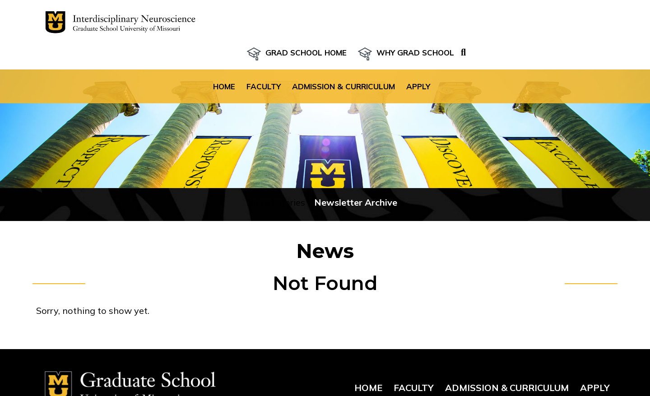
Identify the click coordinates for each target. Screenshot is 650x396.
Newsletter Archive (355, 186)
